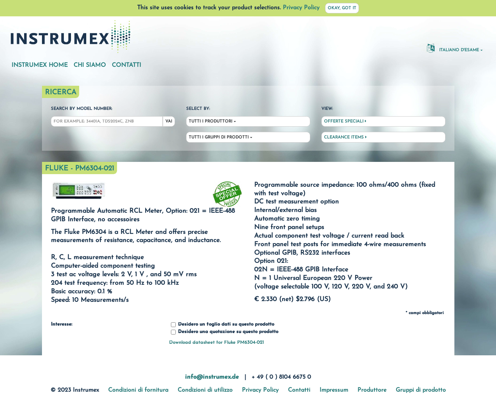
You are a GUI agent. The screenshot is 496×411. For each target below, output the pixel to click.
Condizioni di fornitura (138, 390)
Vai (168, 122)
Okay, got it (342, 8)
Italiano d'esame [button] (453, 47)
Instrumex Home (40, 65)
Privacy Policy (301, 8)
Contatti (126, 65)
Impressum (334, 390)
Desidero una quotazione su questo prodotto (224, 332)
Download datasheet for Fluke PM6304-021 (216, 342)
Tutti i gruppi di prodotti (219, 138)
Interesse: (61, 324)
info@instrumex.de (212, 377)
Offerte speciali (345, 121)
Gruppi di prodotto (421, 390)
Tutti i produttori (210, 122)
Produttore (371, 390)
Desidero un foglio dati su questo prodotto (222, 324)
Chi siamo (90, 65)
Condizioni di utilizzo (205, 390)
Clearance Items (345, 137)
